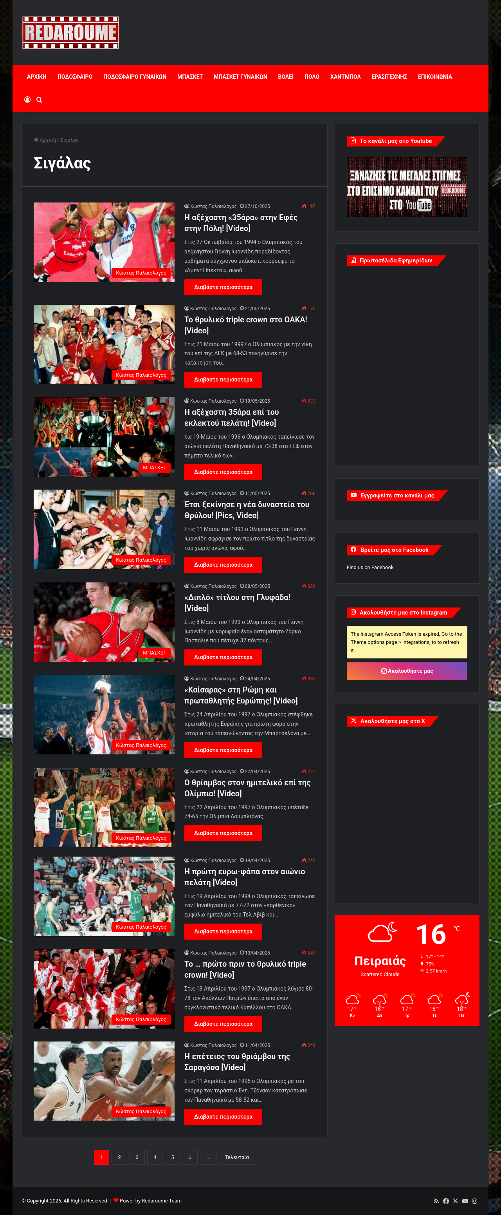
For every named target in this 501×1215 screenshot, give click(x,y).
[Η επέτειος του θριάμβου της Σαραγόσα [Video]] (104, 1080)
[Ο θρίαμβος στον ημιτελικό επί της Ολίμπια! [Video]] (104, 807)
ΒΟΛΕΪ (286, 77)
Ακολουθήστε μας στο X (392, 721)
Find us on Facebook (370, 567)
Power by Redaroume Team (151, 1201)
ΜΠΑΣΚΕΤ (190, 77)
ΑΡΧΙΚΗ (37, 77)
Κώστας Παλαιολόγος (213, 206)
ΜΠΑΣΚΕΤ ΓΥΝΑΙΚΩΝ (240, 77)
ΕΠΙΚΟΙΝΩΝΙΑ (435, 77)
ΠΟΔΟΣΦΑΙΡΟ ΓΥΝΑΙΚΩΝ (134, 77)
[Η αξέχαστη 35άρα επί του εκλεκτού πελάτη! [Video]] (104, 437)
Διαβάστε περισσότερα (223, 287)
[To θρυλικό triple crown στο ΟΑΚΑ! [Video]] (104, 344)
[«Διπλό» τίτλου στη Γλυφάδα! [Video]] (104, 622)
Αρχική (45, 140)
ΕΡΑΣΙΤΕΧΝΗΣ (389, 77)
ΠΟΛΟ (312, 77)
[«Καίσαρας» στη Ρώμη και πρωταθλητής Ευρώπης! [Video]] (104, 714)
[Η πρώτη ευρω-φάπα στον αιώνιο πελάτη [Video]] (104, 896)
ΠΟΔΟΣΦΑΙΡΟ (75, 77)
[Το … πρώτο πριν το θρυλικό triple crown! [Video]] (104, 989)
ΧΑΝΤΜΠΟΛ (345, 77)
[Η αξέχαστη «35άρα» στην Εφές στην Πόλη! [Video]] (104, 242)
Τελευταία (237, 1157)
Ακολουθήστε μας (407, 671)
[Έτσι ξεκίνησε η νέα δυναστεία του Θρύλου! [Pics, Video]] (104, 529)
